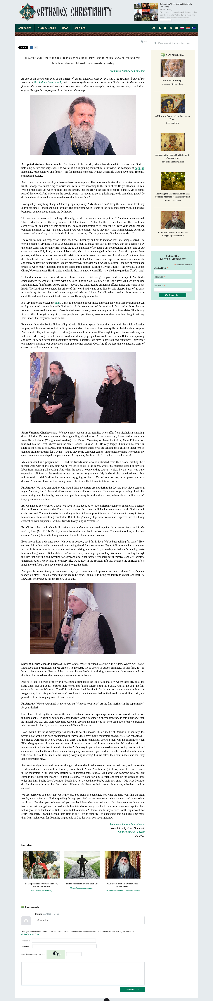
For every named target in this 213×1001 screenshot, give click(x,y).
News (65, 28)
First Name (159, 276)
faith (57, 302)
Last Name (159, 285)
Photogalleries (47, 28)
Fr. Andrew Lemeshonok (47, 82)
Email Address (161, 267)
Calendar (80, 28)
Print (145, 41)
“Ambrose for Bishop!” (172, 80)
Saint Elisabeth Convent (131, 831)
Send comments (132, 989)
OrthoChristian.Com (30, 934)
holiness (139, 167)
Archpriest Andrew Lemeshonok (127, 70)
